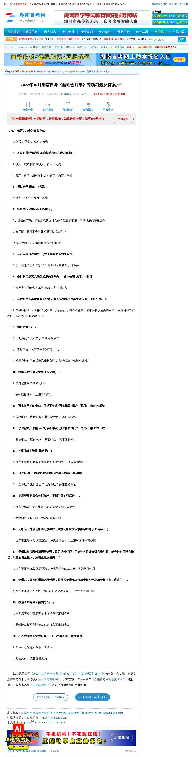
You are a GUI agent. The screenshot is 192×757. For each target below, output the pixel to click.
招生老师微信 (40, 684)
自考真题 (142, 31)
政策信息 (32, 31)
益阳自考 (119, 47)
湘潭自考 (46, 47)
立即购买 (123, 119)
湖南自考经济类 (43, 712)
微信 (44, 751)
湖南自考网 (27, 71)
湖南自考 (26, 712)
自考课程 (160, 31)
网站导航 (183, 4)
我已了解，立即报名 (50, 697)
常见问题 (179, 31)
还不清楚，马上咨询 (92, 697)
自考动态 (50, 31)
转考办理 (97, 39)
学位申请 (142, 39)
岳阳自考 (81, 47)
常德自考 (93, 47)
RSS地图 (173, 4)
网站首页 (13, 31)
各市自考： (10, 47)
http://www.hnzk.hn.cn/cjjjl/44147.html (43, 722)
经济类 (38, 71)
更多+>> (131, 47)
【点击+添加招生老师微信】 (109, 94)
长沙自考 (22, 47)
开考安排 (68, 31)
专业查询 (87, 31)
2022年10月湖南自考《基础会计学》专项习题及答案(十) (71, 71)
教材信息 (124, 31)
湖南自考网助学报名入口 (109, 679)
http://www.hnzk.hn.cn (54, 717)
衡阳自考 (58, 47)
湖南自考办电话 (159, 4)
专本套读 (105, 31)
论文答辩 (130, 39)
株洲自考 (34, 47)
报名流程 (49, 39)
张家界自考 (106, 47)
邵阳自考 (70, 47)
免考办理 (85, 39)
